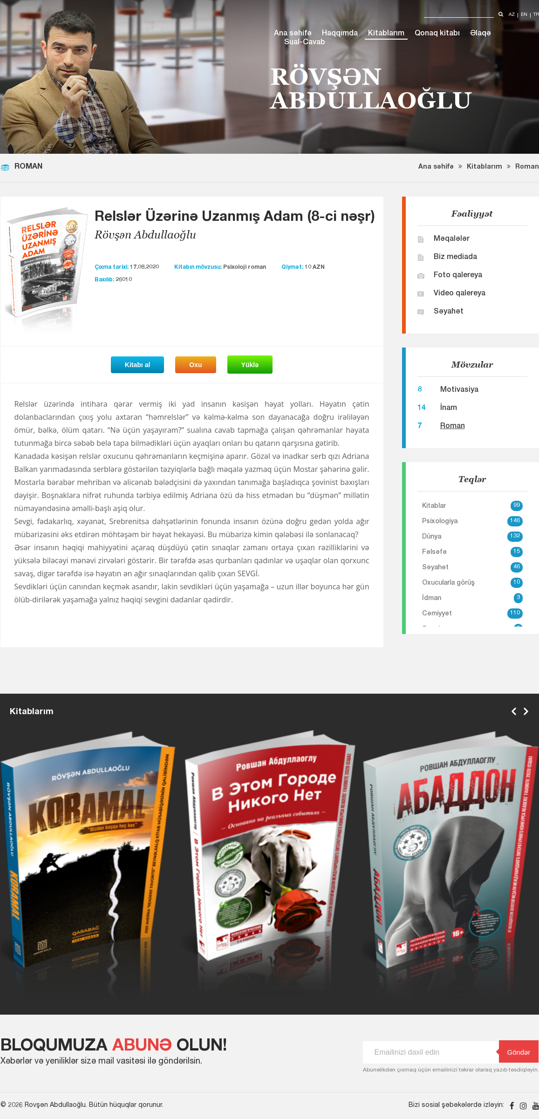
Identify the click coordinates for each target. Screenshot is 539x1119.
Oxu (195, 364)
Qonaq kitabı (437, 34)
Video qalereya (459, 294)
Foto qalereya (458, 276)
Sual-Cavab (304, 43)
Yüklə (250, 364)
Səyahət (449, 312)
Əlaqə (480, 34)
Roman (527, 167)
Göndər (515, 1051)
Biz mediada (455, 257)
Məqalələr (452, 239)
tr (536, 15)
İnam (448, 408)
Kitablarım (386, 34)
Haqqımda (340, 34)
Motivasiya (459, 390)
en (524, 15)
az (512, 15)
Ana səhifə (293, 34)
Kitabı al (137, 364)
